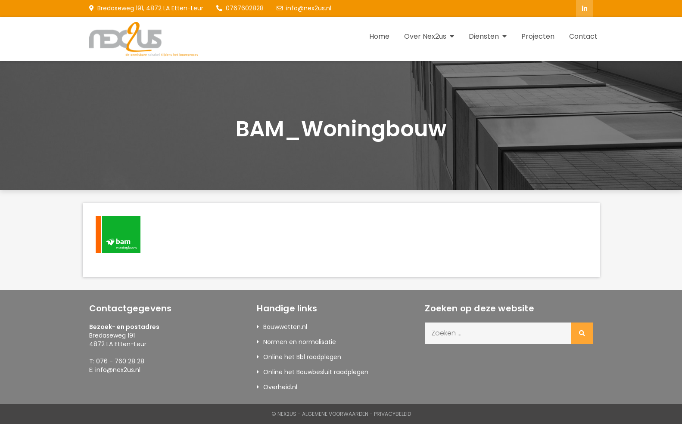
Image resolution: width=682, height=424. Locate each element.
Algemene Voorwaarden (335, 414)
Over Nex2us (425, 36)
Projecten (537, 36)
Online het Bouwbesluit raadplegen (315, 372)
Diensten (484, 36)
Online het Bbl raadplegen (302, 357)
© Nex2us (283, 414)
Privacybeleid (392, 414)
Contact (583, 36)
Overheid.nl (280, 387)
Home (379, 36)
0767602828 (240, 8)
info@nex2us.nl (304, 8)
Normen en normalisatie (299, 342)
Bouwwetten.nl (285, 327)
